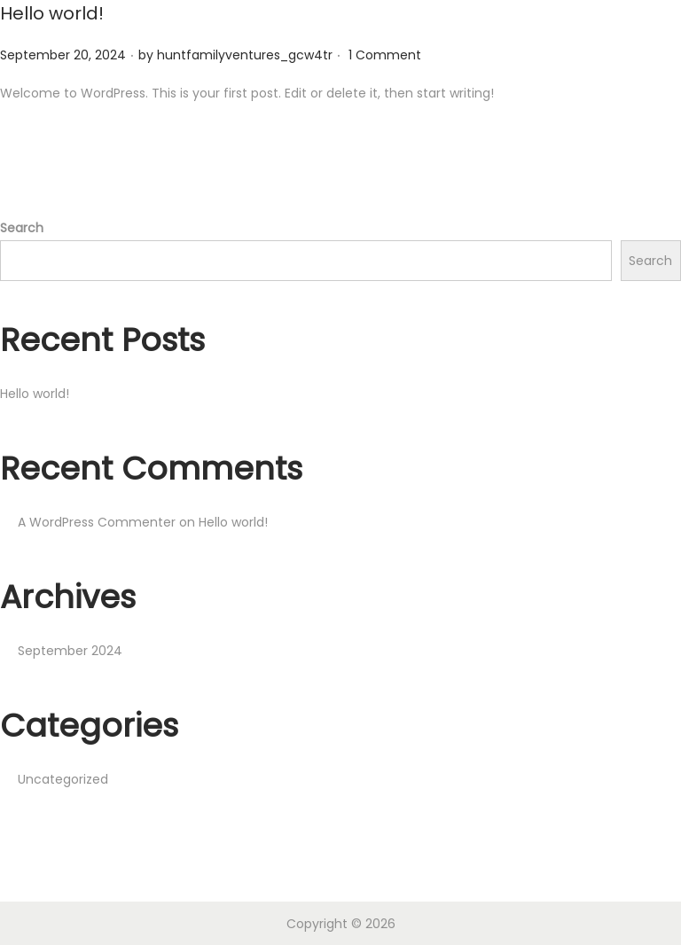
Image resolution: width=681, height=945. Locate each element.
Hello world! (52, 13)
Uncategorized (63, 778)
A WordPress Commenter (97, 521)
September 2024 (70, 650)
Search (21, 227)
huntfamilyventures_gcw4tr (245, 54)
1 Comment (384, 54)
